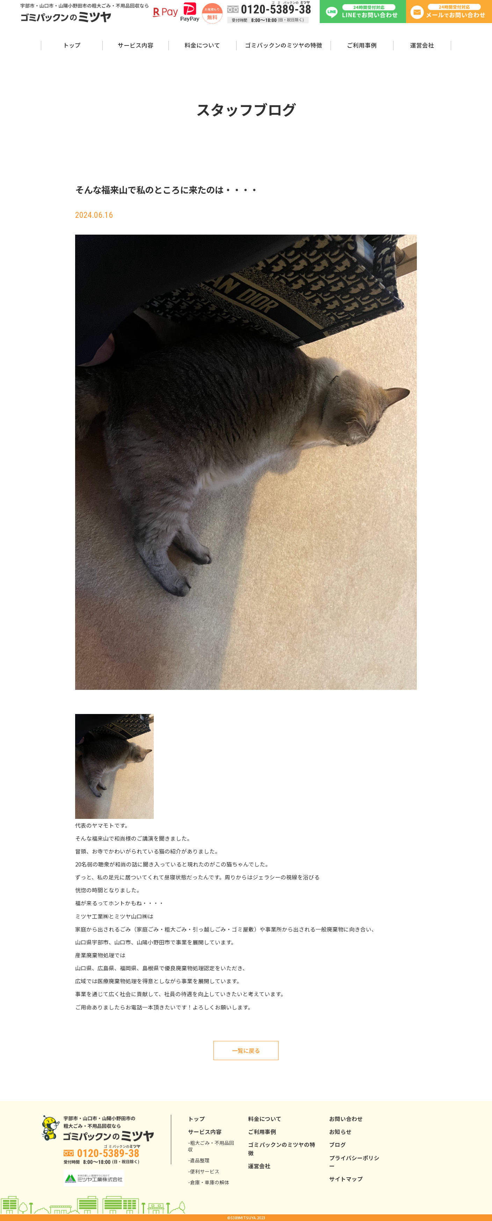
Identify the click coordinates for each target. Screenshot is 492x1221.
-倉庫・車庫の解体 (208, 1182)
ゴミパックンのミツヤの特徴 (283, 45)
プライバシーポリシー (354, 1162)
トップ (72, 45)
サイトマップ (346, 1179)
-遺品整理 (199, 1160)
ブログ (337, 1145)
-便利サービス (203, 1171)
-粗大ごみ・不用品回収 (211, 1146)
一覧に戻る (246, 1050)
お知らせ (340, 1132)
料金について (202, 45)
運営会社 (422, 45)
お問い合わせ (346, 1119)
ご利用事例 (362, 45)
